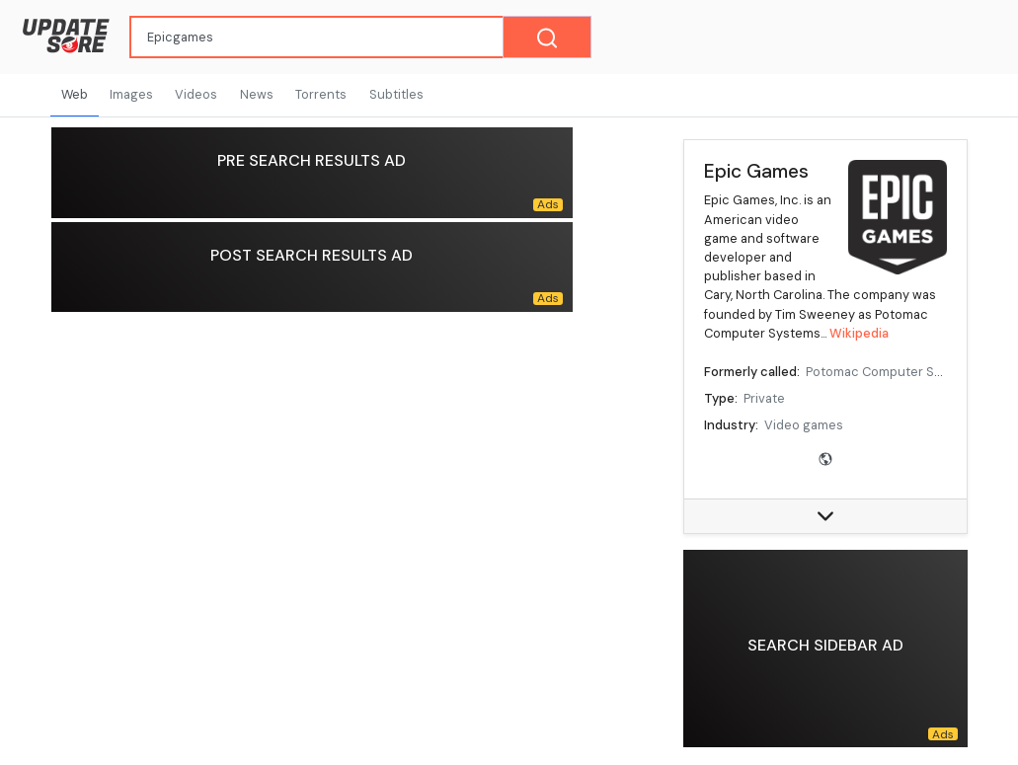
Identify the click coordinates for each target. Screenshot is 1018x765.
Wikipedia (859, 333)
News (257, 94)
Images (131, 94)
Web (74, 94)
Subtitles (396, 94)
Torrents (321, 94)
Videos (196, 94)
